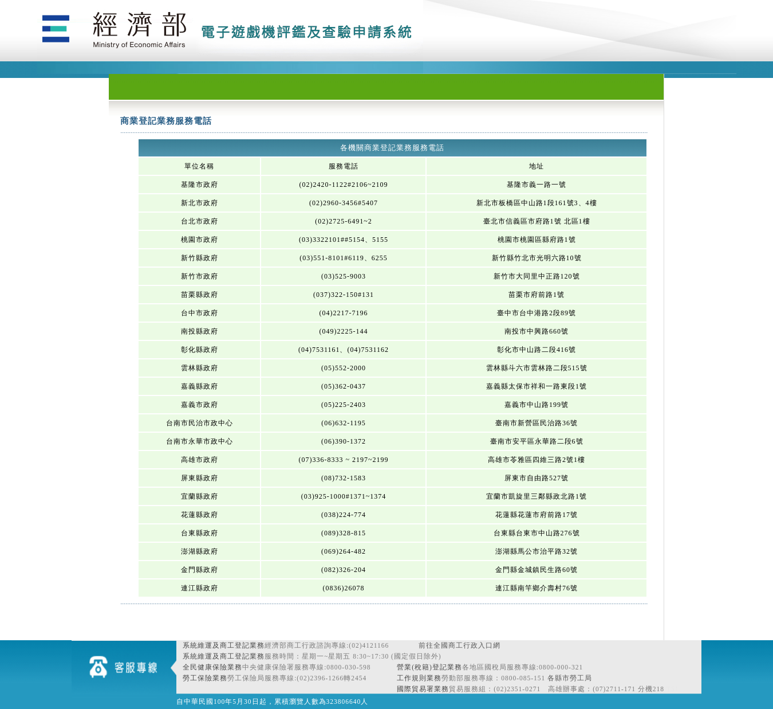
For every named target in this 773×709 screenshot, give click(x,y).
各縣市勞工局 (569, 678)
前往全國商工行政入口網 (459, 645)
